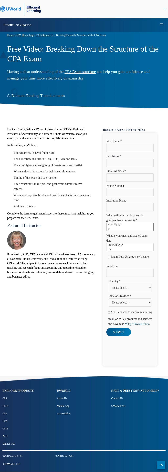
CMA (5, 406)
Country (115, 281)
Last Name (113, 156)
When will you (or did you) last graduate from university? (125, 218)
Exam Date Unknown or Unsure (128, 257)
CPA (4, 398)
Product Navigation (17, 25)
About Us (62, 398)
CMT (5, 428)
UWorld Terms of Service (12, 456)
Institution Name (116, 200)
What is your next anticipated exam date (127, 238)
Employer (112, 266)
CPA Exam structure (80, 71)
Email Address (116, 171)
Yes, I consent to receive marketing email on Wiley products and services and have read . (130, 317)
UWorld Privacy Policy (64, 456)
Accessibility (64, 413)
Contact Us (117, 398)
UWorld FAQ (118, 406)
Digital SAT (8, 443)
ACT (5, 436)
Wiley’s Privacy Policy (137, 324)
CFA (4, 421)
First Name (114, 141)
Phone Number (115, 185)
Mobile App (63, 406)
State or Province (120, 296)
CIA (4, 413)
